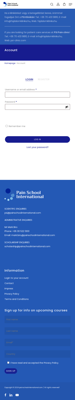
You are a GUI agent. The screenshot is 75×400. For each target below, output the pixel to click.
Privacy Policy (12, 293)
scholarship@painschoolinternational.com (27, 246)
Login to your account (16, 278)
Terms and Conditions (17, 299)
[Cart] (64, 4)
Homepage (10, 63)
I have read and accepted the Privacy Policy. (34, 362)
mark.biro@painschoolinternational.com (33, 235)
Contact (9, 283)
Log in (37, 139)
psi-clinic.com (18, 40)
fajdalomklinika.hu (47, 21)
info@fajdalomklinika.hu (17, 21)
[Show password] (66, 107)
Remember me (17, 126)
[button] (70, 4)
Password (15, 101)
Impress (9, 288)
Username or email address (25, 89)
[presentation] (26, 116)
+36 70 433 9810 (49, 17)
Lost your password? (38, 147)
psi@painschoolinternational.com (23, 212)
